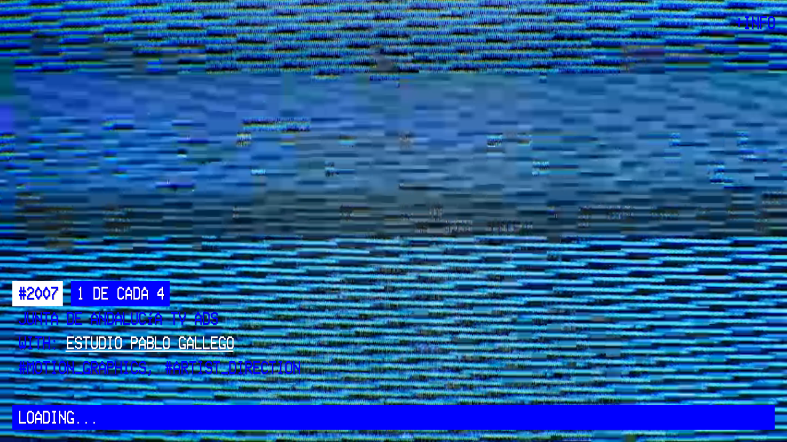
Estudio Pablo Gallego (150, 344)
